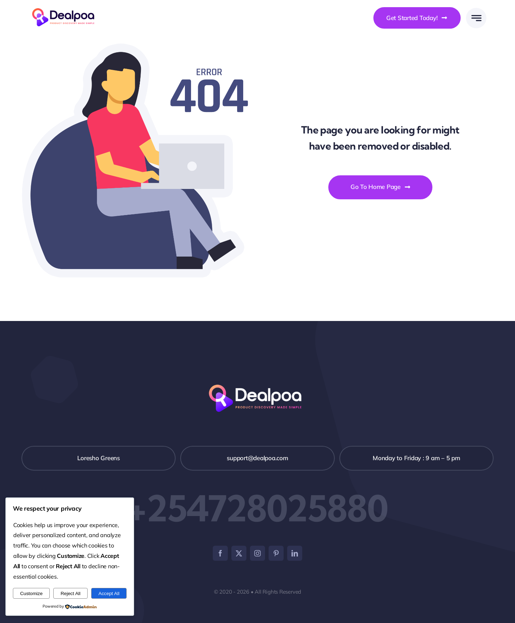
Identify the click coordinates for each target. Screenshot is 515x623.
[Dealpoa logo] (65, 7)
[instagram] (257, 553)
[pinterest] (276, 553)
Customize (31, 593)
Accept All (108, 593)
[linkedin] (294, 553)
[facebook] (220, 553)
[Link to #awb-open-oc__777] (476, 18)
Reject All (70, 593)
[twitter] (238, 553)
